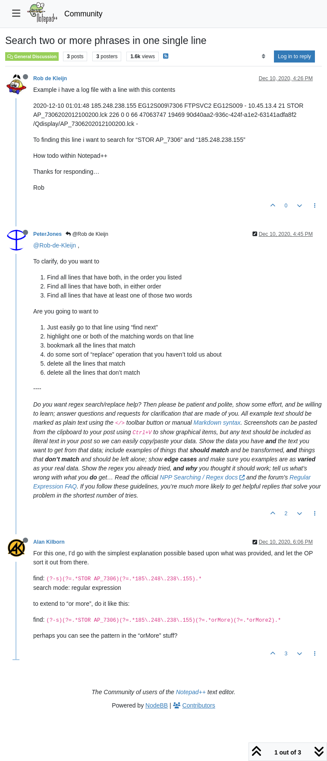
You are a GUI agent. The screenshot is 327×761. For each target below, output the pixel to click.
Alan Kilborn (49, 542)
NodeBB (156, 705)
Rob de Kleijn (50, 78)
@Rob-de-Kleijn (54, 245)
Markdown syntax (217, 422)
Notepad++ (191, 692)
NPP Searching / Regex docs (202, 477)
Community (83, 13)
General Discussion (32, 56)
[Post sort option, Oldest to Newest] (263, 56)
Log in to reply (294, 56)
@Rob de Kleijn (87, 234)
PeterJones (47, 234)
